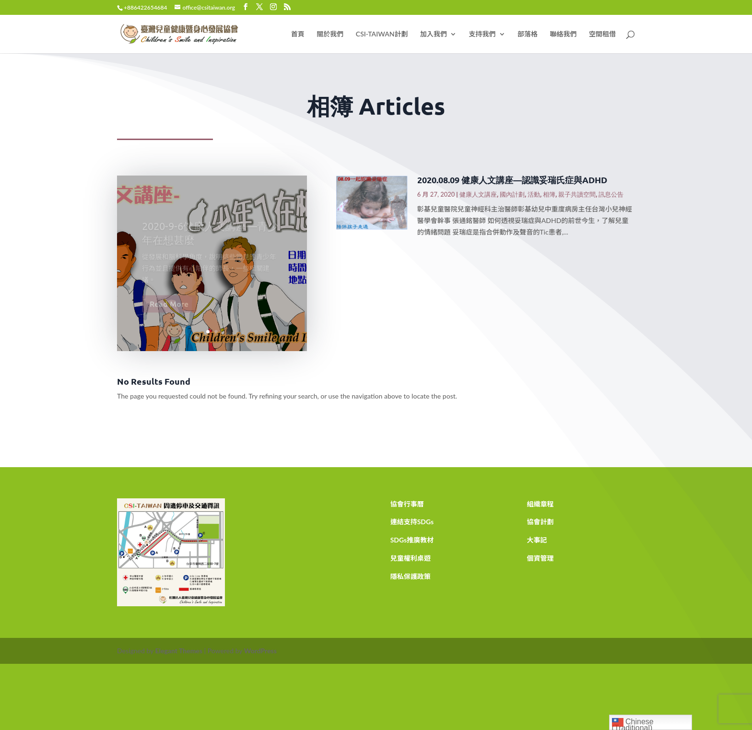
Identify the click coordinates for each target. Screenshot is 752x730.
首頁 (298, 34)
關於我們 (330, 34)
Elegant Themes (178, 651)
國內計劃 (512, 194)
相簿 (549, 194)
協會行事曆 (407, 504)
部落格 (527, 34)
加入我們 (433, 34)
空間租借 (602, 34)
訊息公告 (611, 194)
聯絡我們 (563, 34)
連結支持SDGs (412, 522)
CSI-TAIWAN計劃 (382, 34)
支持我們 (482, 34)
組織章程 (540, 504)
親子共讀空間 (577, 194)
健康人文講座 (478, 194)
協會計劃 (540, 522)
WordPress (260, 651)
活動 (534, 194)
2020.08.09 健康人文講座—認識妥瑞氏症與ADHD (512, 179)
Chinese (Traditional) (633, 723)
